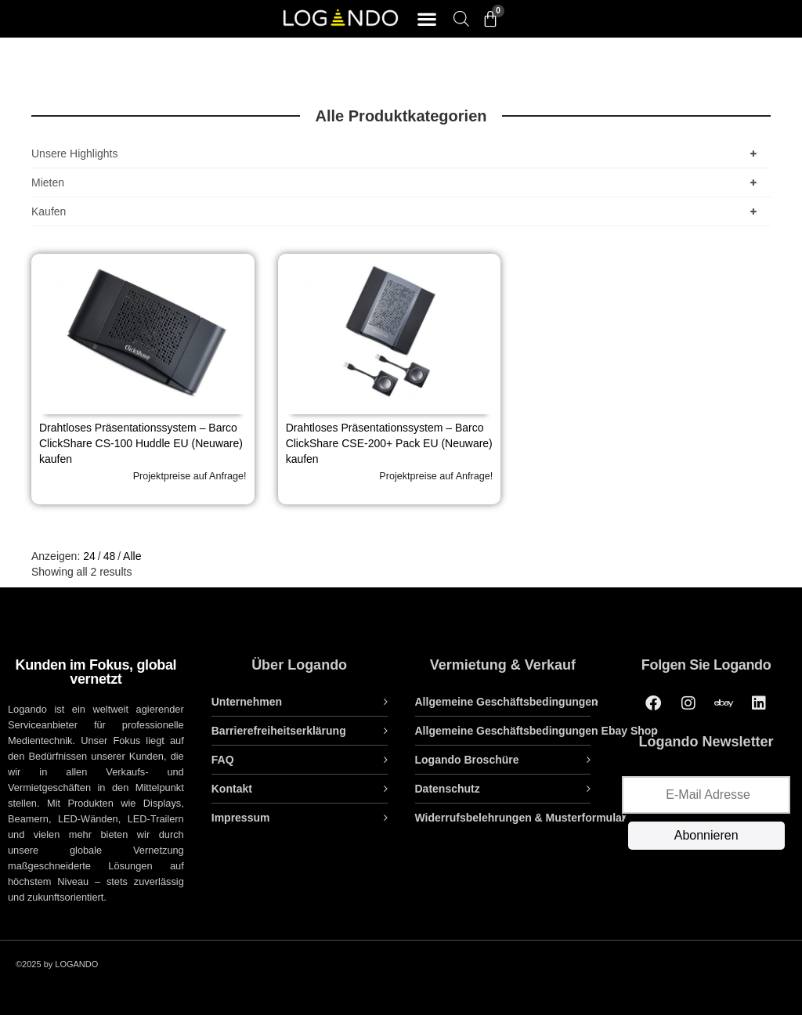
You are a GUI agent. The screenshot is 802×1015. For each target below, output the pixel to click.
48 (109, 556)
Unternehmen (246, 701)
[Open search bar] (461, 18)
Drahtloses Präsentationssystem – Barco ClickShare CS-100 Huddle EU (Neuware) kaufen (141, 443)
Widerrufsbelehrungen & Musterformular (521, 817)
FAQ (222, 759)
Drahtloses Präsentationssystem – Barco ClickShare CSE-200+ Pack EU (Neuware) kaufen (389, 443)
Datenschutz (447, 788)
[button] (426, 19)
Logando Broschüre (467, 759)
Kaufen (397, 211)
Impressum (240, 817)
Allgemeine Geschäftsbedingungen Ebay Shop (536, 730)
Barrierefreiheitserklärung (278, 730)
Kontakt (231, 788)
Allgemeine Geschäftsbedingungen (506, 701)
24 (89, 556)
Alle (132, 556)
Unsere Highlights (397, 153)
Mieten (397, 182)
